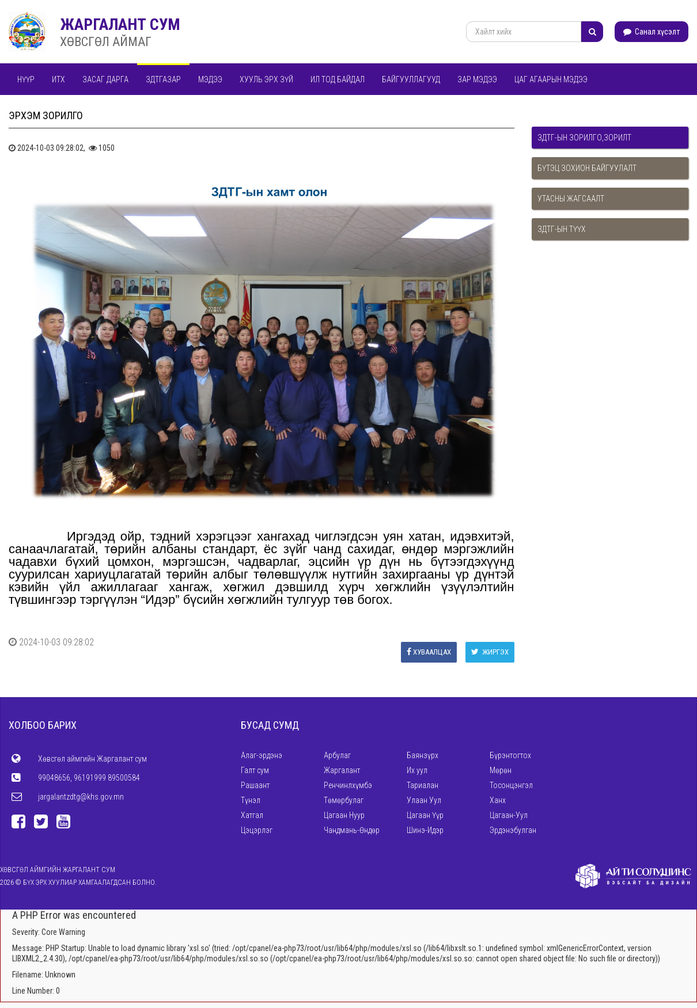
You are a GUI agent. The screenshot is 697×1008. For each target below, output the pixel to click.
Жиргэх (490, 652)
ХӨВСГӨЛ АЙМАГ (105, 42)
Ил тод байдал (337, 79)
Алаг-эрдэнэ (261, 755)
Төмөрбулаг (343, 800)
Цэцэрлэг (256, 830)
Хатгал (252, 815)
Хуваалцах (429, 652)
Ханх (498, 800)
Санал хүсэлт (651, 31)
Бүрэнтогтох (510, 755)
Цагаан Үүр (425, 815)
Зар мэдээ (477, 79)
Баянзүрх (422, 755)
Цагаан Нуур (344, 815)
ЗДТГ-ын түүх (561, 229)
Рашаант (255, 785)
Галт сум (255, 770)
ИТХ (58, 79)
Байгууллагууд (411, 79)
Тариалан (422, 785)
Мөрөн (501, 770)
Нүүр (26, 79)
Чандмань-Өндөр (352, 830)
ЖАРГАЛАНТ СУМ (120, 24)
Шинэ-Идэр (425, 830)
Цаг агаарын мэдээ (551, 79)
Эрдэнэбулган (513, 830)
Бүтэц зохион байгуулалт (587, 168)
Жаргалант (342, 770)
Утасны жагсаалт (570, 198)
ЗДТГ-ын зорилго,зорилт (584, 137)
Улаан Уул (424, 800)
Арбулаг (337, 755)
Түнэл (250, 800)
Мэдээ (210, 79)
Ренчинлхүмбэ (348, 785)
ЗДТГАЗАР (163, 79)
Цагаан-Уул (509, 815)
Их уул (417, 770)
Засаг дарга (105, 79)
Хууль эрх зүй (266, 79)
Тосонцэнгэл (511, 785)
